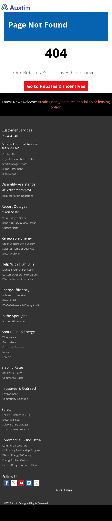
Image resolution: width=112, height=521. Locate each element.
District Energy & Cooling (16, 455)
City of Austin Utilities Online (18, 159)
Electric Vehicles (11, 253)
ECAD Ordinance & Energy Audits (21, 305)
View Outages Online (14, 218)
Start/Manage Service (14, 164)
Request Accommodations (17, 196)
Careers (6, 357)
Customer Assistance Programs (20, 274)
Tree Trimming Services (15, 429)
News (5, 352)
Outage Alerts (10, 228)
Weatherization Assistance (17, 279)
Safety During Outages (15, 424)
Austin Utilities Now (13, 321)
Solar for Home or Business (18, 248)
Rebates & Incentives (14, 295)
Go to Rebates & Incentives (56, 86)
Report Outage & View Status (19, 223)
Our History (9, 342)
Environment (10, 394)
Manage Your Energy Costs (18, 269)
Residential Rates (12, 373)
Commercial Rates (12, 377)
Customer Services (17, 130)
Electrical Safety (11, 419)
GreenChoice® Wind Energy (18, 243)
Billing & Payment (12, 169)
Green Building (10, 300)
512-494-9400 (10, 136)
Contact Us (8, 154)
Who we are (9, 337)
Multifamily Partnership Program (21, 450)
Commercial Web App (14, 445)
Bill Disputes (9, 173)
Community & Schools (15, 399)
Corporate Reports (13, 347)
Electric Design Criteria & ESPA (19, 465)
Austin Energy (64, 490)
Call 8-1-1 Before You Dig (16, 415)
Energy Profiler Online (15, 460)
